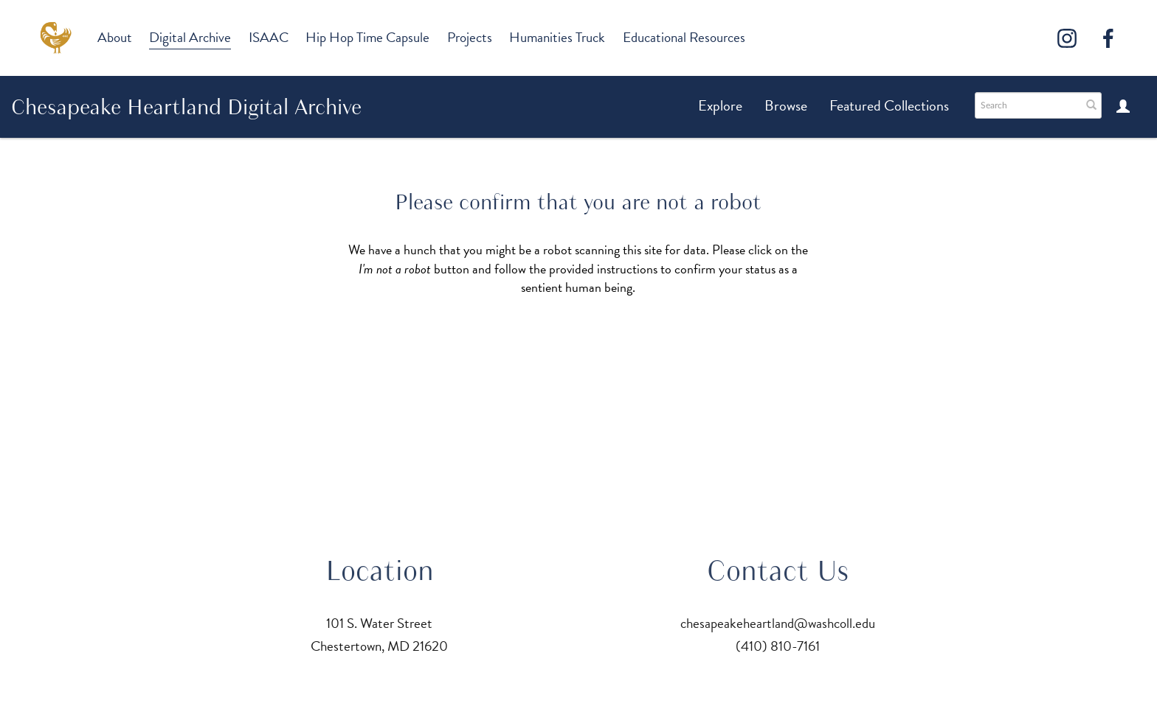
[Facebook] (1108, 38)
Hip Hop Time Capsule (367, 37)
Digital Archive (190, 37)
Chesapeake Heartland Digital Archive (186, 106)
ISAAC (269, 37)
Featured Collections (889, 105)
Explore (720, 105)
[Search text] (1027, 105)
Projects (469, 37)
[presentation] (571, 343)
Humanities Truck (557, 37)
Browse (785, 105)
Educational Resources (684, 37)
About (114, 37)
